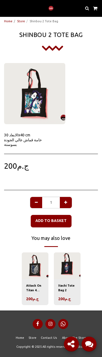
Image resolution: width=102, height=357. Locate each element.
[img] (35, 265)
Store (21, 21)
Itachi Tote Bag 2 (66, 288)
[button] (6, 8)
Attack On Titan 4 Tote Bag (33, 288)
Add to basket (51, 220)
